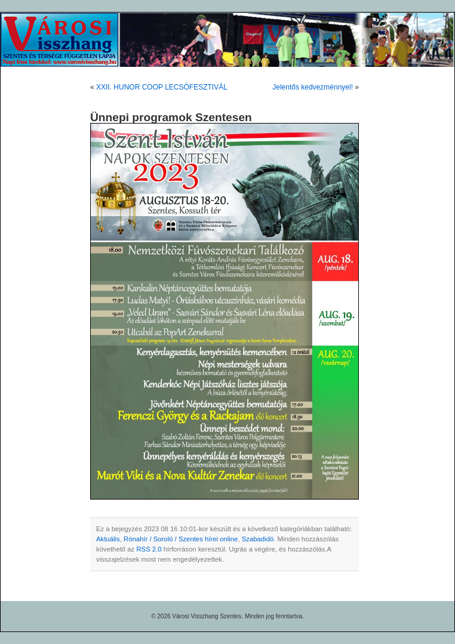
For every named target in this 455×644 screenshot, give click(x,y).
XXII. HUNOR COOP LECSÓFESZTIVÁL (162, 87)
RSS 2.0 (148, 549)
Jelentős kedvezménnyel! (312, 87)
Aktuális (108, 539)
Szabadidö (258, 539)
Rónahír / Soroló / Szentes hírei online (181, 539)
